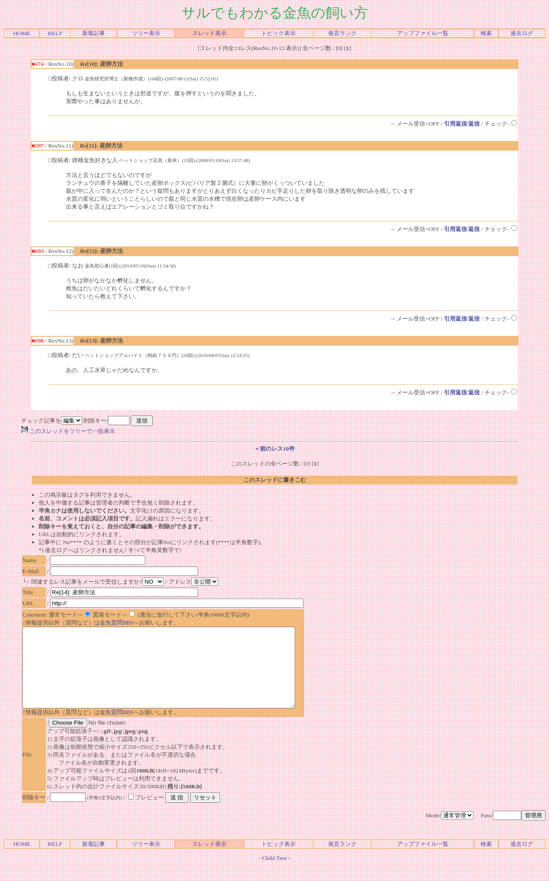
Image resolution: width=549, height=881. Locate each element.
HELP (54, 33)
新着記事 (93, 33)
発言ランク (342, 33)
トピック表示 (278, 33)
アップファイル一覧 (422, 33)
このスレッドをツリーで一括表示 (68, 431)
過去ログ (521, 33)
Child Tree (274, 873)
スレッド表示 (209, 33)
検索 (486, 33)
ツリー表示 (146, 33)
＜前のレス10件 (274, 448)
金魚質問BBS (117, 622)
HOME (21, 33)
